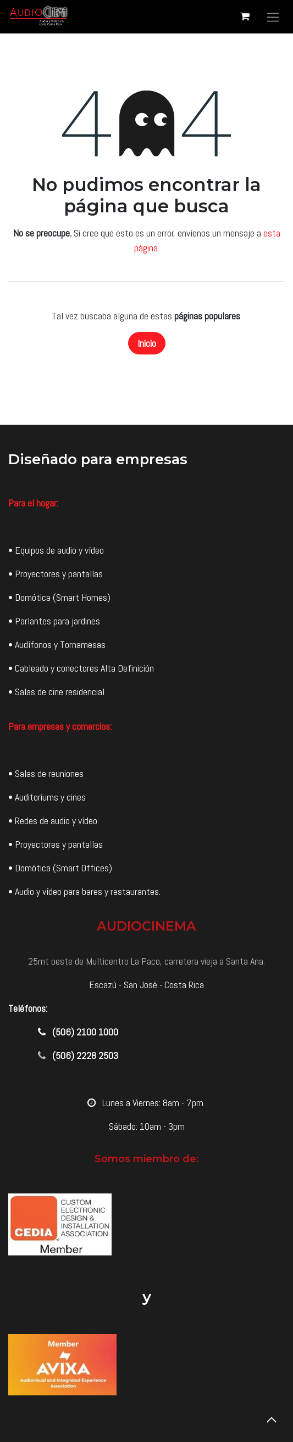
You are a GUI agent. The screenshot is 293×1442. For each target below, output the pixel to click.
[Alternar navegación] (273, 16)
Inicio (146, 343)
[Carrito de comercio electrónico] (245, 16)
